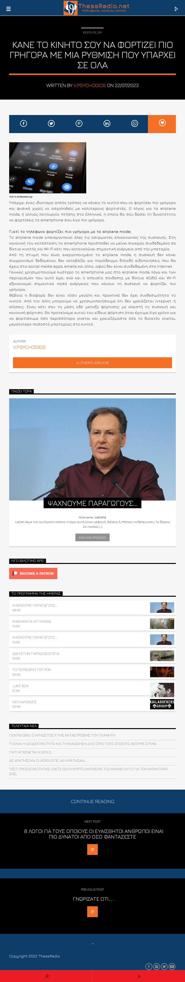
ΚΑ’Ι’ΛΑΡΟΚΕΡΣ (24, 702)
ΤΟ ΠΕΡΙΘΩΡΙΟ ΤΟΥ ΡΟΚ (31, 669)
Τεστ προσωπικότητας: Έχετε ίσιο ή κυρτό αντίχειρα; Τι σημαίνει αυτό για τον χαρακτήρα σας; (88, 771)
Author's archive (92, 362)
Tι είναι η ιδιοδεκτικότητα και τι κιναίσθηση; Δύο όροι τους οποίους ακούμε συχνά (83, 743)
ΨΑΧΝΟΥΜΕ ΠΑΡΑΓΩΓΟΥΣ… (34, 605)
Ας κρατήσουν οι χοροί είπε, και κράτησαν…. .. (49, 760)
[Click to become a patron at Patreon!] (92, 573)
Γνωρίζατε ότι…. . (94, 898)
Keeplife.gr (92, 32)
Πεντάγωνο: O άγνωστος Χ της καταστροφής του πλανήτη (62, 735)
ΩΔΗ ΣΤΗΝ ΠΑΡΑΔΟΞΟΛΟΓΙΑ (35, 653)
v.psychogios (89, 85)
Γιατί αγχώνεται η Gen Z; (30, 752)
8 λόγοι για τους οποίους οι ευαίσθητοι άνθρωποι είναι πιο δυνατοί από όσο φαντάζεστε (93, 834)
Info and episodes (92, 537)
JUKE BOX (20, 686)
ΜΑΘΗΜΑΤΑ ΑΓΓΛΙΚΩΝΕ (31, 621)
